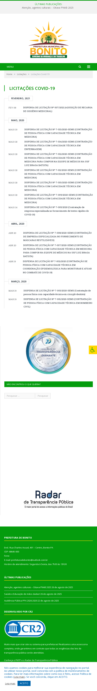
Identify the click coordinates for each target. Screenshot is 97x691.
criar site (24, 644)
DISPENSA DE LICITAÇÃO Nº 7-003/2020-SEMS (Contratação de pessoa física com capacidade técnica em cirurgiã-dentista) (57, 292)
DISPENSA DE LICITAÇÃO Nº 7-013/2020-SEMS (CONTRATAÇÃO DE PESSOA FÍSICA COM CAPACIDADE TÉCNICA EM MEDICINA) (58, 133)
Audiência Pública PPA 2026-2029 (20, 600)
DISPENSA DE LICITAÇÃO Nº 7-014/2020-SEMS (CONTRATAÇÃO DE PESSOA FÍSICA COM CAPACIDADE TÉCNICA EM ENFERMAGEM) (58, 145)
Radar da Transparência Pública (41, 660)
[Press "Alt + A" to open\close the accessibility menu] (93, 350)
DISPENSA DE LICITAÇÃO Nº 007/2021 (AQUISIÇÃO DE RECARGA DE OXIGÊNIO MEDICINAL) (57, 109)
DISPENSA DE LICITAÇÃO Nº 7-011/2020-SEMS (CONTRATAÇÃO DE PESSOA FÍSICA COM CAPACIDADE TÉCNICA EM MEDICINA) (58, 174)
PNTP (18, 660)
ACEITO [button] (24, 683)
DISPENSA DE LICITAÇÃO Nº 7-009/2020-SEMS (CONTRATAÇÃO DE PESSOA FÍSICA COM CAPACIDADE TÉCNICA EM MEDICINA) (58, 198)
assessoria (82, 644)
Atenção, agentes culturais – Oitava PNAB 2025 (47, 7)
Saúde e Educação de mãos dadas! (22, 593)
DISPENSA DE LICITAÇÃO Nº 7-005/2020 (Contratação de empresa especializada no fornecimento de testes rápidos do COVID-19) (56, 211)
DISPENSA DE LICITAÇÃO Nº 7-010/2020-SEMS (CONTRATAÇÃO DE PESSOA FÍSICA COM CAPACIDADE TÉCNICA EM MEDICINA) (58, 186)
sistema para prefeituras (45, 644)
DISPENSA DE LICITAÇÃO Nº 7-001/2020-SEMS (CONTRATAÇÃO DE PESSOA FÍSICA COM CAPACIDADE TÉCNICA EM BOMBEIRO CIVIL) (58, 303)
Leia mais (19, 676)
